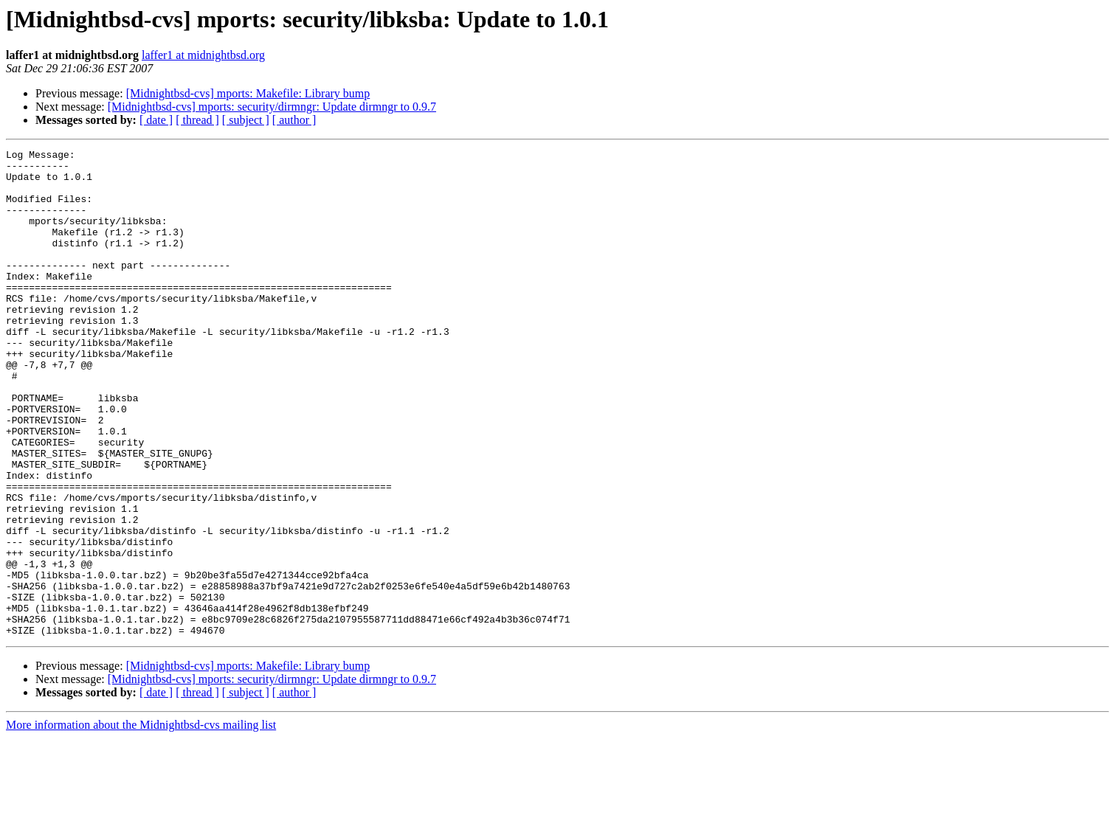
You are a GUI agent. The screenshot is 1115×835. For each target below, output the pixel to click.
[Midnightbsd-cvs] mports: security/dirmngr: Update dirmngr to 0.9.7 (272, 106)
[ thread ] (197, 120)
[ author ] (294, 120)
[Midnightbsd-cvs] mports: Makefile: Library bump (248, 93)
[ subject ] (245, 120)
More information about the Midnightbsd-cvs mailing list (141, 822)
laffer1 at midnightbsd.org (203, 55)
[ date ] (156, 120)
